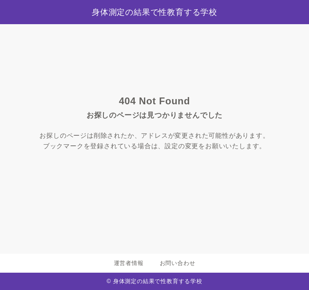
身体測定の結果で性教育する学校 (154, 12)
